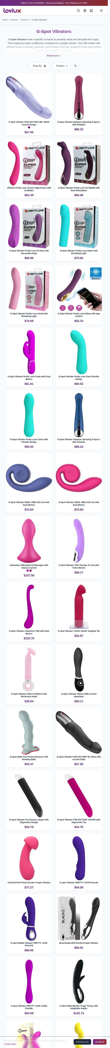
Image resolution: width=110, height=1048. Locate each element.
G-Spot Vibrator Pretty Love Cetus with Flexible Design (29, 440)
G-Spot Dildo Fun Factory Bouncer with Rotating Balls (29, 758)
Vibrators (25, 20)
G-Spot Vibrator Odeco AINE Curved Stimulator (78, 695)
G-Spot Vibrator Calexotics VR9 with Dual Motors (29, 632)
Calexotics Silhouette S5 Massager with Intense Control (29, 566)
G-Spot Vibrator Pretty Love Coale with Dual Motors (29, 377)
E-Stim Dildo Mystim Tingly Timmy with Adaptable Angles (79, 1007)
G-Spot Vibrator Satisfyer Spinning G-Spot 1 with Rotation (78, 123)
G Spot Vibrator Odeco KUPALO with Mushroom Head (29, 695)
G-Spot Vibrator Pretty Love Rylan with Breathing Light (79, 252)
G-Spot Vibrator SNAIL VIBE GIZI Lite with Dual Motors (29, 503)
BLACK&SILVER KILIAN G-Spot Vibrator (78, 943)
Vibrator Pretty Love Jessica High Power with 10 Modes (29, 189)
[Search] (78, 10)
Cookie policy (10, 1044)
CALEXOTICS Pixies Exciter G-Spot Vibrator (29, 882)
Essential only (82, 1042)
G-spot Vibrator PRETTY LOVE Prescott (79, 882)
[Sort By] (61, 66)
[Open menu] (101, 10)
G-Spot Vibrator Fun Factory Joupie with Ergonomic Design (29, 821)
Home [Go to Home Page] (5, 20)
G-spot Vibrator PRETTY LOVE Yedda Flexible (29, 1007)
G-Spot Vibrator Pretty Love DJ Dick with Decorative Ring (29, 252)
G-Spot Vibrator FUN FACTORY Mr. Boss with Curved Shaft (79, 758)
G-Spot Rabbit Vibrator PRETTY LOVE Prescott (29, 944)
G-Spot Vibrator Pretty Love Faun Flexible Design (79, 377)
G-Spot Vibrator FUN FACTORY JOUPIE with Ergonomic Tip (78, 821)
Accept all (99, 1042)
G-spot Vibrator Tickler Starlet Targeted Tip (79, 631)
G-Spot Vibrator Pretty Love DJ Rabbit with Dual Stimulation (79, 189)
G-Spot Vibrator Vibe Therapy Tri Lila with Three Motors (79, 566)
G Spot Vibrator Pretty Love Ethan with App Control (79, 314)
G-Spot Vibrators (39, 20)
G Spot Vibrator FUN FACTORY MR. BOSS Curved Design (29, 123)
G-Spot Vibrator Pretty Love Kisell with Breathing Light (29, 314)
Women (14, 20)
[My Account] (85, 10)
